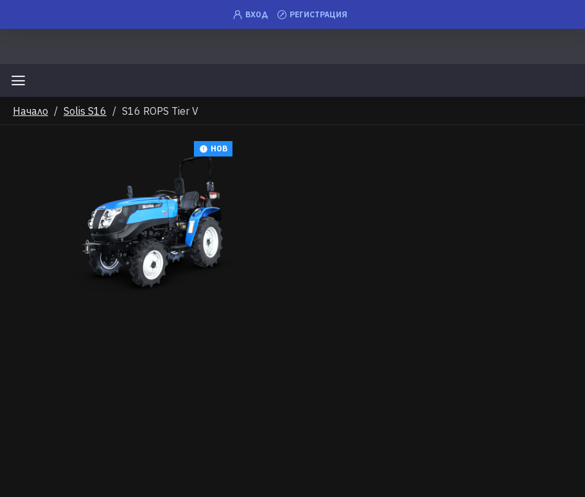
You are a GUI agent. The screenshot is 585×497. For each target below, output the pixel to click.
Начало (30, 111)
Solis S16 (85, 111)
